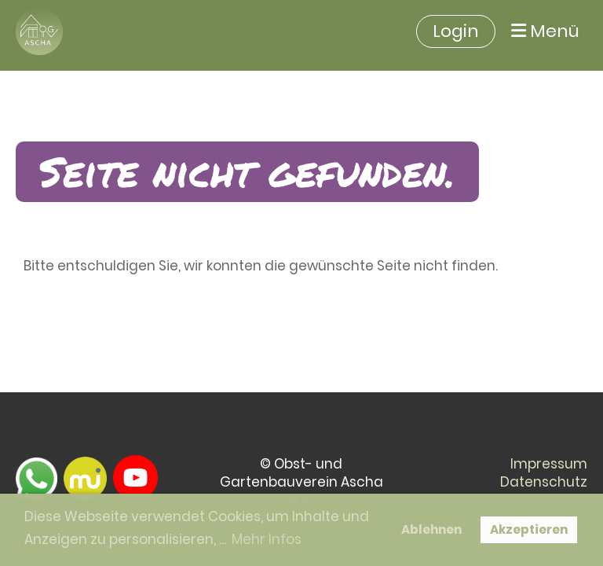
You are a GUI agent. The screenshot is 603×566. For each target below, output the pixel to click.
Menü (545, 31)
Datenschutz (543, 481)
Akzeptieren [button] (529, 529)
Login (456, 31)
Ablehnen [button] (431, 529)
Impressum (548, 463)
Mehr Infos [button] (267, 539)
